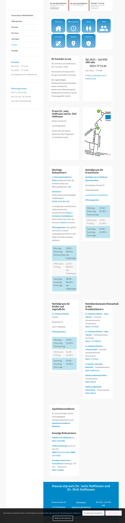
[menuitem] (24, 15)
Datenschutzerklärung (81, 507)
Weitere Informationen (63, 518)
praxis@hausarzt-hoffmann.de (24, 74)
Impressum (81, 502)
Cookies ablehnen (113, 513)
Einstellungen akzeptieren (93, 513)
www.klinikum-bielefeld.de (96, 195)
